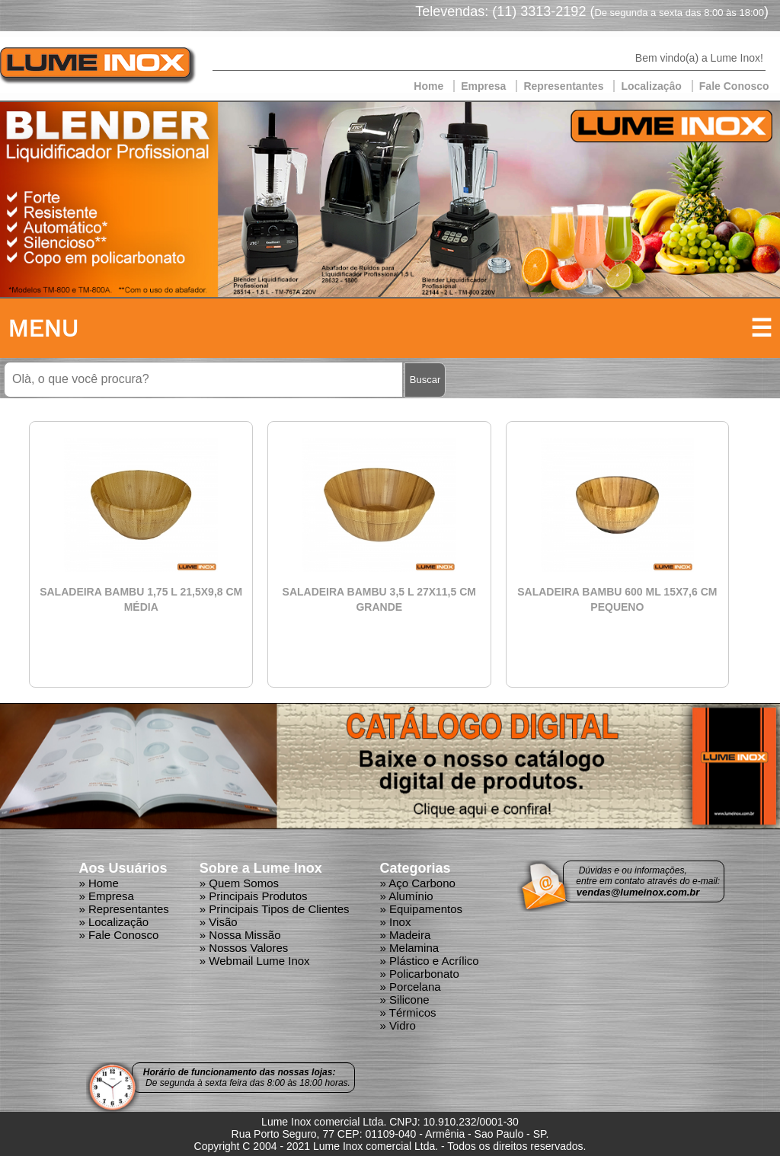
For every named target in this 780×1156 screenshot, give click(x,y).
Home (428, 86)
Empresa (483, 86)
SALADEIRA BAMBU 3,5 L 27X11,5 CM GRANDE (379, 599)
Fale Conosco (734, 86)
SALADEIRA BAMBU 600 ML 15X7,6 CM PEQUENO (617, 599)
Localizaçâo (651, 86)
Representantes (563, 86)
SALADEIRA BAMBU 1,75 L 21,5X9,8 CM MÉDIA (141, 599)
